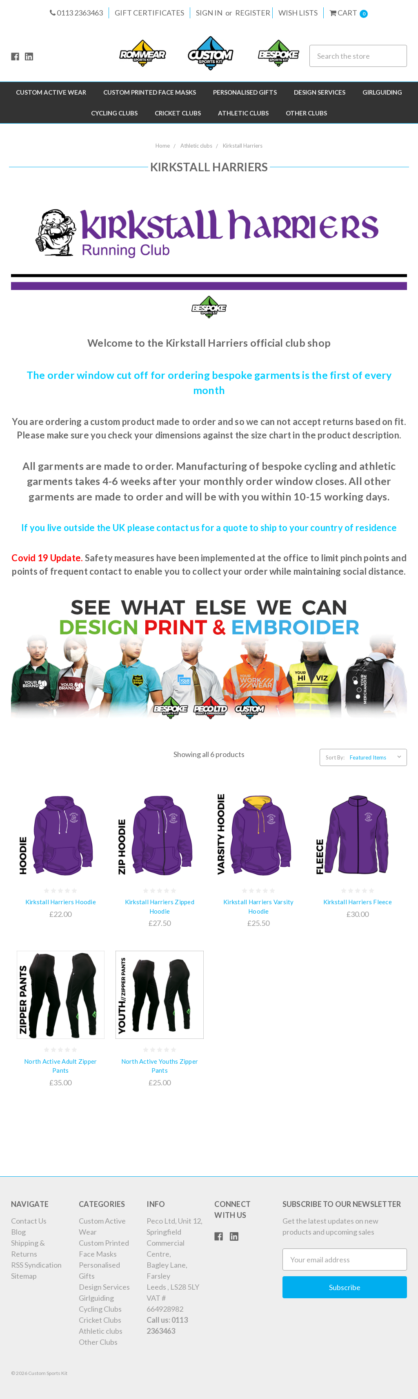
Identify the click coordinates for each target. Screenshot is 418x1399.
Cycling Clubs (114, 113)
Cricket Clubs (178, 113)
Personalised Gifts (245, 92)
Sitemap (24, 1275)
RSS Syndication (36, 1264)
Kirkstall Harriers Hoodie (60, 901)
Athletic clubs (243, 113)
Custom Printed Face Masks (149, 92)
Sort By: (335, 757)
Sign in (209, 12)
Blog (18, 1231)
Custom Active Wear (51, 92)
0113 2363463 (76, 12)
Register (252, 12)
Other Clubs (306, 113)
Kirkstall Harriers (242, 145)
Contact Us (29, 1220)
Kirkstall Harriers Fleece (357, 901)
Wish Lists (298, 12)
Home (163, 145)
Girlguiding (382, 92)
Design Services (319, 92)
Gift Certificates (149, 12)
